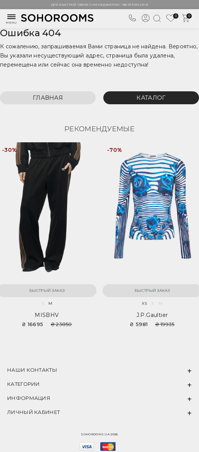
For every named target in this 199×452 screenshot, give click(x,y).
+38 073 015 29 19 (134, 4)
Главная (48, 97)
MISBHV (47, 315)
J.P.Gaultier (152, 315)
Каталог (150, 97)
